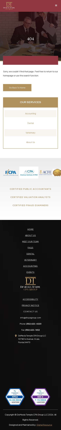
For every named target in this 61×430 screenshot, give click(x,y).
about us (30, 235)
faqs (30, 247)
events (31, 272)
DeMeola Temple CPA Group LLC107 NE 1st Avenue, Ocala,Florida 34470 (32, 338)
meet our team (30, 241)
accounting (30, 266)
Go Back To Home (17, 87)
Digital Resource (44, 424)
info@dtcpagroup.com (30, 317)
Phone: (30, 324)
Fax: (30, 330)
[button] (56, 5)
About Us (30, 142)
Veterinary (30, 132)
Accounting (30, 113)
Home (30, 229)
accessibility (30, 299)
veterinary (30, 260)
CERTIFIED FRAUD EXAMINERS (31, 205)
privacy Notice (30, 305)
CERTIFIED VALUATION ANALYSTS (30, 197)
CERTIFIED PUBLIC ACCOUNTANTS (30, 189)
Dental (30, 123)
